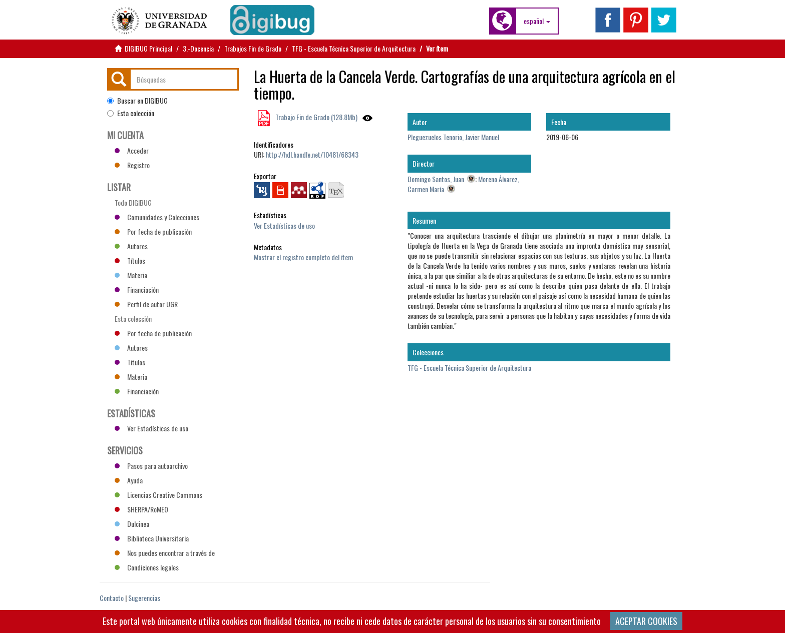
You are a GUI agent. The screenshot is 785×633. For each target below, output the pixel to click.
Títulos (130, 260)
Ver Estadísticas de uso (284, 225)
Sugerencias (144, 597)
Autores (131, 246)
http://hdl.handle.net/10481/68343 (312, 154)
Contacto (112, 597)
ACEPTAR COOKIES (646, 620)
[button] (537, 21)
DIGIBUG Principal (148, 48)
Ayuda (129, 480)
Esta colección (130, 113)
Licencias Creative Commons (158, 494)
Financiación (137, 289)
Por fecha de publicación (153, 231)
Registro (132, 165)
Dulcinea (132, 523)
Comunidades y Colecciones (157, 217)
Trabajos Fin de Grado (252, 48)
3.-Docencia (198, 48)
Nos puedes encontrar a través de (165, 552)
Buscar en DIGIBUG (137, 101)
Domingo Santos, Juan (436, 179)
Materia (131, 275)
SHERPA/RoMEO (141, 509)
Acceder (132, 150)
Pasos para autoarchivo (151, 465)
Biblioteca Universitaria (152, 538)
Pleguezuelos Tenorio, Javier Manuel (453, 137)
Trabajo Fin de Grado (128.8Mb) (315, 117)
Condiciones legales (147, 567)
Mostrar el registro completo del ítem (303, 257)
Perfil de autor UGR (146, 304)
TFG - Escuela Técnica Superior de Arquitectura (354, 48)
